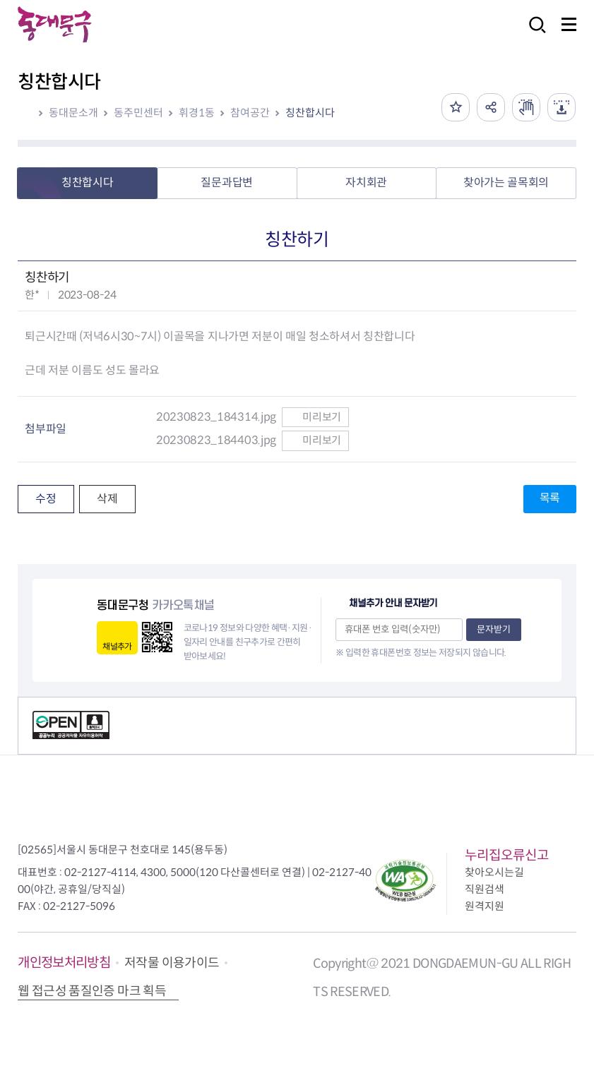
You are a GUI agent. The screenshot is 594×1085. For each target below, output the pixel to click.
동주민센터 (138, 112)
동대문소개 (73, 112)
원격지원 (484, 906)
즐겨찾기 (455, 107)
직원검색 (484, 889)
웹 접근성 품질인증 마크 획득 (92, 991)
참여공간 (250, 112)
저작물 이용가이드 (171, 963)
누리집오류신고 (507, 855)
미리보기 (315, 417)
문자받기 (494, 629)
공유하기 (491, 107)
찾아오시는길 (494, 872)
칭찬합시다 (310, 112)
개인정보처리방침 (64, 962)
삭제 (107, 498)
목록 (550, 498)
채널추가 (116, 646)
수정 (45, 498)
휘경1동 (197, 112)
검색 (533, 34)
